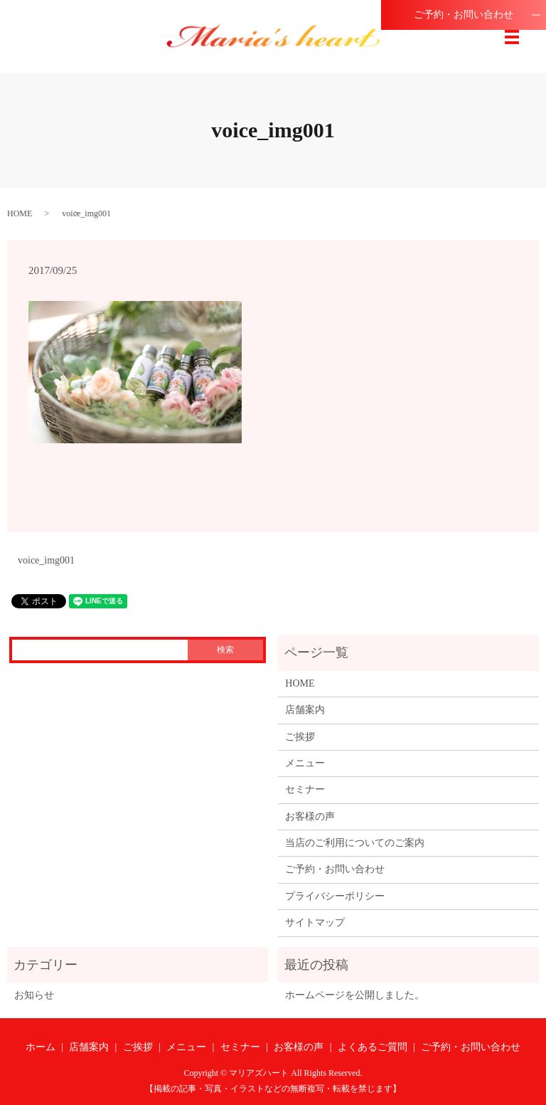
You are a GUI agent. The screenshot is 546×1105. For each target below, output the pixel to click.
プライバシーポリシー (335, 896)
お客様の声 (310, 816)
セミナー (305, 789)
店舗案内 (305, 709)
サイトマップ (315, 922)
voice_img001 (46, 560)
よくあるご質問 (372, 1047)
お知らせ (34, 995)
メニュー (305, 763)
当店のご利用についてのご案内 (354, 842)
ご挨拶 (300, 736)
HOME (19, 213)
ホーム (40, 1047)
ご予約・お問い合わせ (463, 14)
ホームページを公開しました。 (354, 995)
